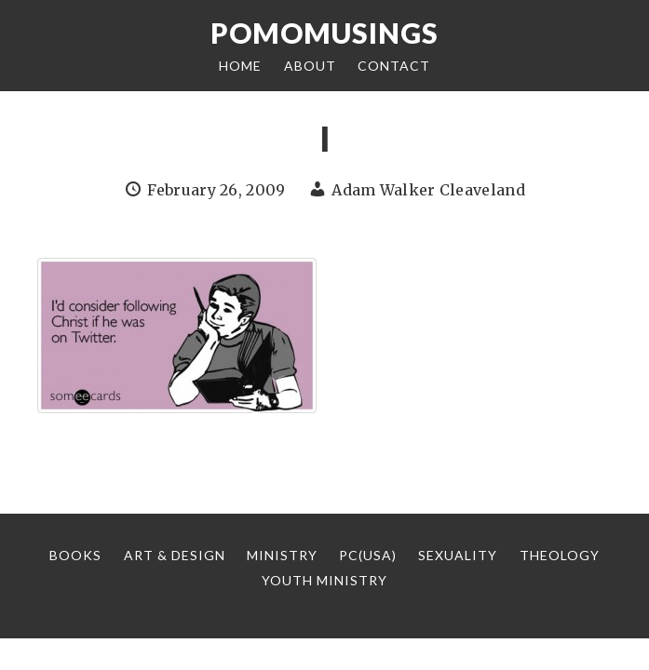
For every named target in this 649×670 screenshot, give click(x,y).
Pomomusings (324, 32)
